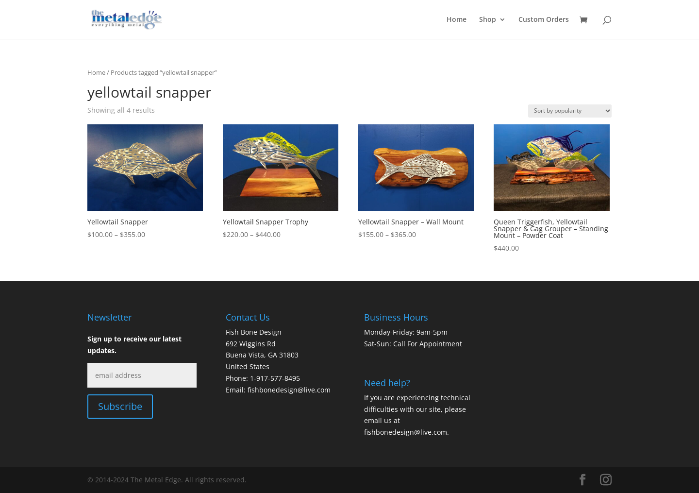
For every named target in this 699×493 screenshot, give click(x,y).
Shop (487, 20)
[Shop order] (570, 111)
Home (456, 20)
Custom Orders (543, 20)
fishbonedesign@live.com (289, 389)
